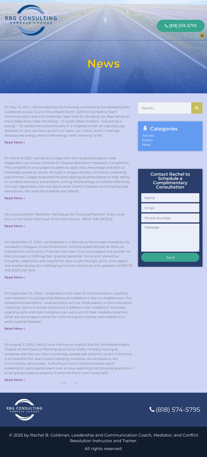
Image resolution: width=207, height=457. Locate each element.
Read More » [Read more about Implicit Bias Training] (15, 380)
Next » (76, 382)
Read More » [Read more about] (15, 198)
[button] (202, 35)
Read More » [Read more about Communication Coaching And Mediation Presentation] (15, 329)
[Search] (196, 108)
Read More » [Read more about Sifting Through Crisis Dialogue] (15, 277)
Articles (148, 136)
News (146, 145)
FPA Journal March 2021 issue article (7, 209)
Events (147, 140)
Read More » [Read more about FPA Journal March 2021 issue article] (15, 226)
